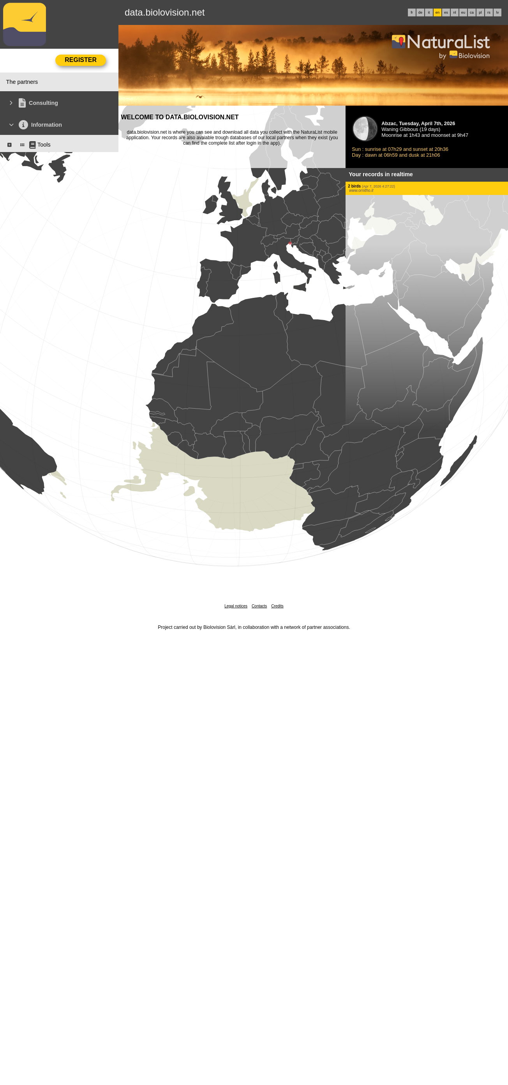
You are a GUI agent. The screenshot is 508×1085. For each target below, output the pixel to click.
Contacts (259, 606)
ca (472, 12)
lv (497, 12)
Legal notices (235, 606)
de (420, 12)
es (446, 12)
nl (454, 12)
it (429, 12)
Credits (277, 606)
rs (488, 12)
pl (480, 12)
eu (463, 12)
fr (412, 12)
